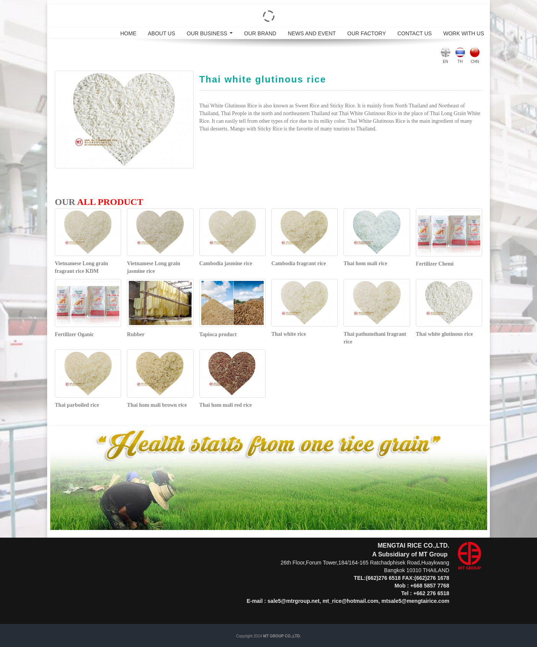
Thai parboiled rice (77, 405)
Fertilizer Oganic (74, 334)
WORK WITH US (463, 33)
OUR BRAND (260, 33)
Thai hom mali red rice (225, 405)
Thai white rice (288, 334)
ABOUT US (161, 33)
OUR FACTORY (366, 33)
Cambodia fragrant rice (298, 263)
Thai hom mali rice (365, 263)
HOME (128, 33)
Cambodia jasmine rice (225, 263)
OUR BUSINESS (211, 34)
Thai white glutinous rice (444, 334)
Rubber (136, 334)
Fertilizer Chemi (435, 264)
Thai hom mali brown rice (157, 405)
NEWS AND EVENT (312, 33)
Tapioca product (218, 334)
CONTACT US (414, 33)
